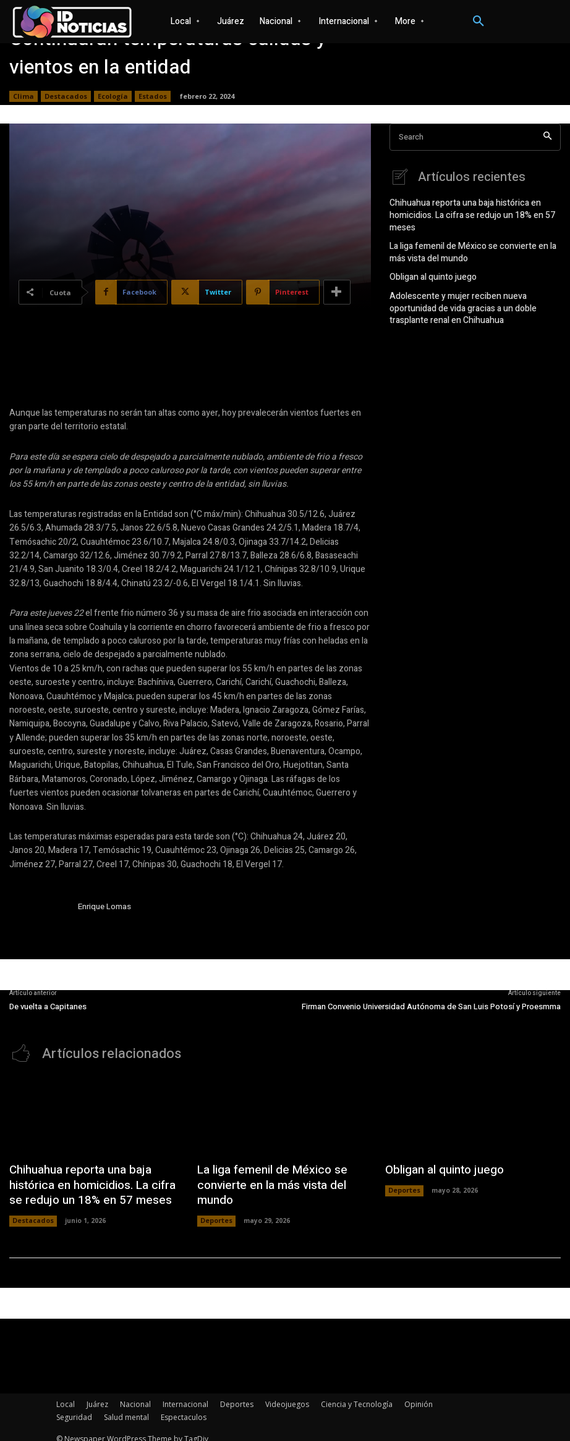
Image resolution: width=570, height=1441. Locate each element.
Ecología (113, 96)
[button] (478, 21)
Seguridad (74, 1408)
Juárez (97, 1395)
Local (65, 1395)
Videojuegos (287, 1395)
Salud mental (126, 1408)
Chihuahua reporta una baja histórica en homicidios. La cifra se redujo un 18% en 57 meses (465, 212)
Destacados (66, 96)
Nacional (135, 1395)
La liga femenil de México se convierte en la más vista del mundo (474, 247)
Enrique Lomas (104, 906)
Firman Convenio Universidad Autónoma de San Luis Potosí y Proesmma (431, 1006)
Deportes (216, 1199)
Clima (23, 96)
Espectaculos (183, 1408)
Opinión (418, 1395)
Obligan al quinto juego (429, 269)
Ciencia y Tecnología (357, 1395)
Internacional (185, 1395)
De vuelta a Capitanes (48, 1006)
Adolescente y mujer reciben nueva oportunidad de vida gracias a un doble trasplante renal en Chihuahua (473, 299)
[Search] (547, 137)
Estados (153, 96)
